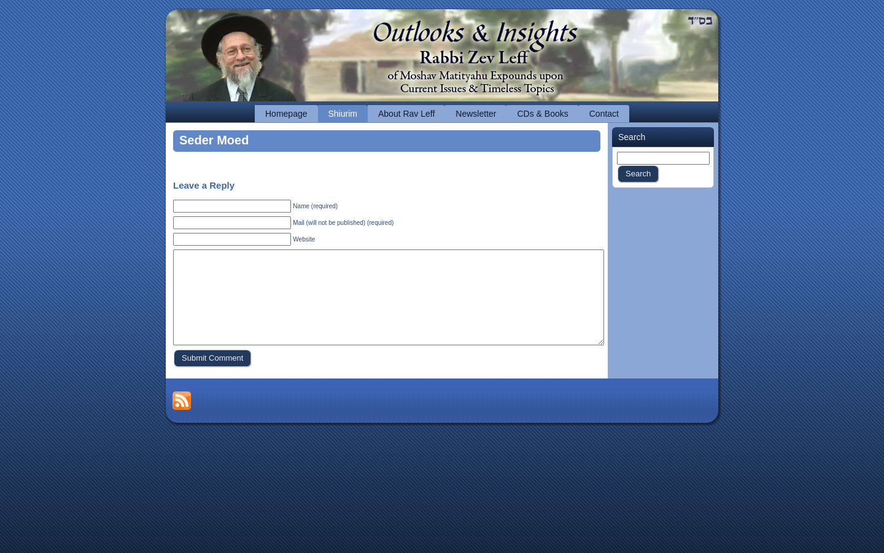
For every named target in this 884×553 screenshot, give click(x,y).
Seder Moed (214, 140)
